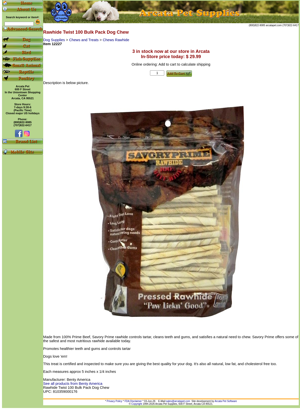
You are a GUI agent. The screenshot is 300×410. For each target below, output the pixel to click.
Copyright (136, 404)
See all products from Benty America (72, 384)
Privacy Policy (114, 401)
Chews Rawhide (116, 40)
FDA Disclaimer (133, 401)
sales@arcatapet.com (178, 401)
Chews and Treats (84, 40)
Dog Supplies (54, 40)
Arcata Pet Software (226, 401)
